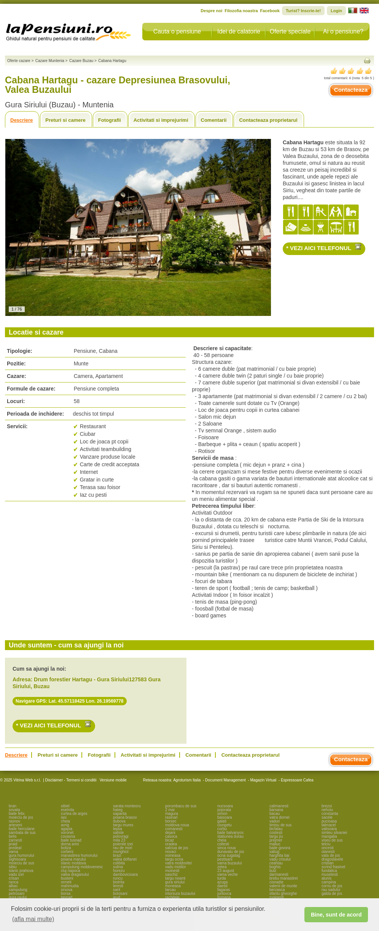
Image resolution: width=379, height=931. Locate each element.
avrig (65, 825)
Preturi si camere (65, 120)
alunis (326, 878)
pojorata (224, 810)
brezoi (327, 806)
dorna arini (70, 844)
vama (13, 852)
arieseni (15, 825)
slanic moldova (73, 863)
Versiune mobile (113, 780)
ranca (13, 882)
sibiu (13, 867)
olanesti (328, 852)
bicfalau (275, 829)
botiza (66, 848)
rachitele (172, 897)
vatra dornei (279, 817)
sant (116, 890)
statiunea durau (230, 836)
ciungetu (224, 825)
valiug (274, 852)
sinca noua (226, 848)
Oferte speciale (290, 31)
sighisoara (17, 859)
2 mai (169, 810)
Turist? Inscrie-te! (303, 10)
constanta (330, 813)
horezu (119, 871)
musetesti (330, 874)
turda (221, 878)
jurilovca (224, 893)
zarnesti (15, 840)
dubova (119, 821)
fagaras (223, 890)
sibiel (65, 806)
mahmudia (70, 886)
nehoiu (327, 810)
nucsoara (225, 806)
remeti (66, 882)
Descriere (21, 120)
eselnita (67, 810)
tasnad (66, 897)
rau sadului (331, 890)
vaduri (274, 821)
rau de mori (122, 848)
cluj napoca (70, 871)
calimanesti (278, 806)
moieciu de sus (21, 863)
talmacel (329, 825)
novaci (170, 852)
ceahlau (276, 863)
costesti (275, 833)
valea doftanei (125, 859)
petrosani (16, 893)
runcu (118, 878)
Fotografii (109, 120)
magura (171, 813)
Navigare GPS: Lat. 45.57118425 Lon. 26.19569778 (70, 701)
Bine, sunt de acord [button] (336, 915)
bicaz (169, 840)
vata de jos (331, 855)
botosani (120, 893)
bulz (272, 871)
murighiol (121, 852)
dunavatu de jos (230, 852)
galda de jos (332, 893)
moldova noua (177, 825)
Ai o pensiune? (343, 31)
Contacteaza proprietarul (268, 120)
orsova (66, 890)
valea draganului (75, 874)
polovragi (121, 836)
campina (329, 882)
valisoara (329, 829)
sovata (14, 810)
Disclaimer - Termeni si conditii (71, 780)
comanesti (174, 829)
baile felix (17, 813)
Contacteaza (351, 89)
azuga (222, 882)
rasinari (171, 817)
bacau (274, 813)
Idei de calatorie (238, 31)
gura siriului (175, 882)
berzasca (277, 890)
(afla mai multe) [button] (33, 919)
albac (13, 886)
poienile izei (123, 844)
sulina (118, 867)
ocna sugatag (228, 855)
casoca (171, 836)
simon (222, 813)
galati (221, 821)
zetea (221, 867)
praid (13, 844)
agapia (66, 829)
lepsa (117, 829)
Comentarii (214, 120)
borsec (171, 821)
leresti (118, 886)
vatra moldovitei (178, 863)
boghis (274, 867)
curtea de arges (74, 813)
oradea (171, 844)
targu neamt (175, 878)
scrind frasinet (333, 867)
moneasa (173, 886)
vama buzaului (229, 863)
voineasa (172, 855)
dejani (170, 833)
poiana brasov (125, 817)
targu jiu (276, 836)
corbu (222, 829)
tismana (224, 897)
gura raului (18, 897)
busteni (67, 878)
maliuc (274, 844)
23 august (225, 871)
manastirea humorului (79, 855)
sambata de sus (22, 833)
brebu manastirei (283, 878)
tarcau (170, 890)
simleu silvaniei (334, 833)
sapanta (120, 813)
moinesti (172, 871)
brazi (117, 855)
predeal (15, 848)
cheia (65, 821)
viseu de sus (332, 840)
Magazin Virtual (263, 780)
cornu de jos (332, 886)
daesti (222, 886)
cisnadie (276, 882)
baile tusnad (71, 840)
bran (12, 806)
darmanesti (278, 874)
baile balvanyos (230, 833)
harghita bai (279, 855)
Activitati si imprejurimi (161, 120)
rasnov (14, 821)
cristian (328, 863)
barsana (276, 810)
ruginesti (276, 897)
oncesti (328, 848)
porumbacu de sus (180, 806)
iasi (64, 817)
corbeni (67, 852)
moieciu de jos (21, 817)
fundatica (329, 871)
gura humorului (21, 855)
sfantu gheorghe (283, 893)
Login (336, 10)
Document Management (225, 780)
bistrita (118, 882)
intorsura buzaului (180, 893)
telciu (326, 844)
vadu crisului (280, 859)
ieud (116, 897)
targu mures (123, 825)
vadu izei (16, 874)
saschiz (171, 874)
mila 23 (119, 840)
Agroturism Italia (187, 780)
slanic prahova (21, 871)
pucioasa (329, 821)
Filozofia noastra (241, 10)
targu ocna (174, 859)
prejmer (275, 840)
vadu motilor (175, 867)
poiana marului (73, 859)
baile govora (279, 848)
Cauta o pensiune (177, 31)
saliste (118, 833)
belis (13, 836)
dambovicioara (125, 874)
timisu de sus (280, 825)
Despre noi (211, 10)
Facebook (270, 10)
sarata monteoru (127, 806)
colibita (119, 863)
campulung (18, 890)
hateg (118, 810)
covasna (68, 836)
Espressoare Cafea (297, 780)
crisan (14, 878)
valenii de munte (283, 886)
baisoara (224, 817)
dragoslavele (332, 859)
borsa (65, 893)
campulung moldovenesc (82, 867)
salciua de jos (176, 848)
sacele (327, 817)
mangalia (329, 836)
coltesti (223, 844)
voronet (67, 833)
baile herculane (22, 829)
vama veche (227, 874)
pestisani (224, 859)
